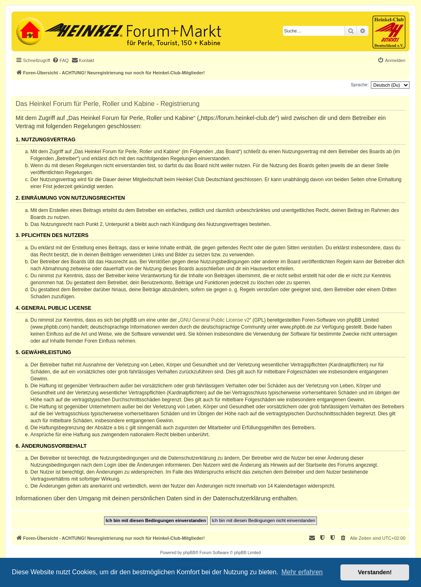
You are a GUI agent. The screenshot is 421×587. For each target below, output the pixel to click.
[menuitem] (60, 60)
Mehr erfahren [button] (302, 572)
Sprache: (360, 84)
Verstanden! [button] (375, 572)
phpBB (189, 552)
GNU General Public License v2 (215, 320)
